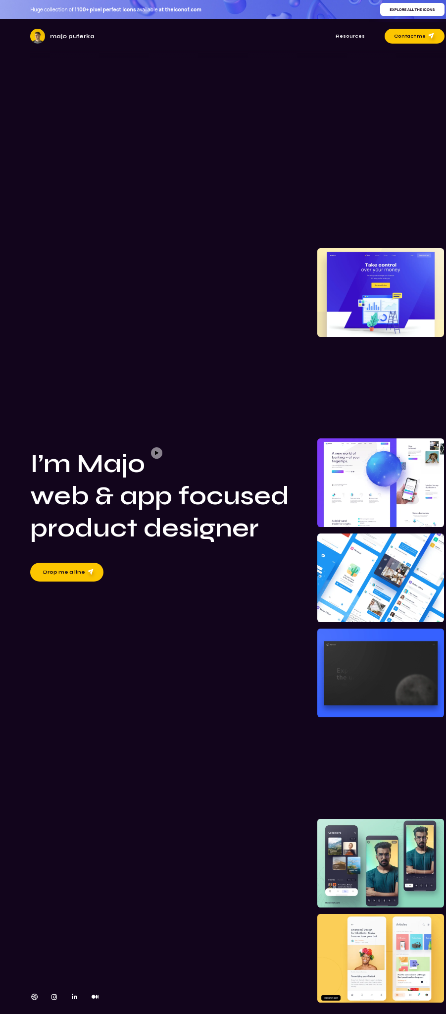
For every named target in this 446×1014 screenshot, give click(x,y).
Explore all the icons (412, 9)
